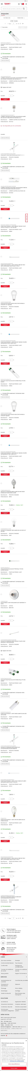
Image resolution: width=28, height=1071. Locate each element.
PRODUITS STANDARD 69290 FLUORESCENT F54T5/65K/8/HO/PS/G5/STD (11, 897)
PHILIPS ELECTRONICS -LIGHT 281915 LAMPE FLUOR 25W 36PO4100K (13, 714)
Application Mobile (20, 1001)
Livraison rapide (11, 942)
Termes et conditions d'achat (21, 970)
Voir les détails (5, 60)
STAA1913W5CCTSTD (6, 529)
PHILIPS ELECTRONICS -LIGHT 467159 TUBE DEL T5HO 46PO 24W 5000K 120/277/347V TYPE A (13, 265)
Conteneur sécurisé (6, 1006)
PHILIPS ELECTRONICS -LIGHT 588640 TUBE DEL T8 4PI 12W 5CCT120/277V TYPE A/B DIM (13, 227)
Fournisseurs (19, 963)
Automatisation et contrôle (6, 981)
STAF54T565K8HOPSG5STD (8, 895)
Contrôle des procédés (21, 980)
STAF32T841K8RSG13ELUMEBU (8, 153)
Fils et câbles (18, 988)
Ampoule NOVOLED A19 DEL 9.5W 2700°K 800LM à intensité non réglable (12, 304)
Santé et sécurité (6, 993)
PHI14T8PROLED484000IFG (7, 779)
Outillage (17, 991)
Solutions (14, 998)
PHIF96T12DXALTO (5, 567)
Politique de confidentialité (19, 966)
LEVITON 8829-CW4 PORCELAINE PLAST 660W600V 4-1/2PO (13, 603)
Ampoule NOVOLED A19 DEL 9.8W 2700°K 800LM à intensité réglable (12, 415)
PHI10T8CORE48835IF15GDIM (8, 451)
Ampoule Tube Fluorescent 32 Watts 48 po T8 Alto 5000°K (13, 381)
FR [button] (25, 1)
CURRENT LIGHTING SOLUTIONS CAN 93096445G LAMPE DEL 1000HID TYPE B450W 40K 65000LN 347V (14, 78)
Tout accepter (14, 1068)
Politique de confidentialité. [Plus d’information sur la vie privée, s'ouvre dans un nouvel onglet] (17, 1061)
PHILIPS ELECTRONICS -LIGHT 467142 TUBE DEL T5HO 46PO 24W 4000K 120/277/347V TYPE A (13, 859)
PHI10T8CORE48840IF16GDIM (8, 340)
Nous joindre (4, 973)
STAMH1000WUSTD (5, 490)
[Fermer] (26, 1040)
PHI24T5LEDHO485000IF (7, 263)
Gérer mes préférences (14, 1064)
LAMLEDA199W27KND (6, 302)
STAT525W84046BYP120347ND (8, 640)
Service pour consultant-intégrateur (7, 1010)
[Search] (14, 8)
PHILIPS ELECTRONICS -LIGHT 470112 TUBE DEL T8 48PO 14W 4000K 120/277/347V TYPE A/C (13, 781)
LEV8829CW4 (4, 601)
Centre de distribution (7, 963)
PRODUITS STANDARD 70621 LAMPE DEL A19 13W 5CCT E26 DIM (13, 531)
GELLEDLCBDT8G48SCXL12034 (8, 186)
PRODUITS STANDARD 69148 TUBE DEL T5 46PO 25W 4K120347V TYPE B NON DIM (13, 642)
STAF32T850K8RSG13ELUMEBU (8, 746)
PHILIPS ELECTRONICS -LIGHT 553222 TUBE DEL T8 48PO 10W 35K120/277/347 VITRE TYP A (14, 453)
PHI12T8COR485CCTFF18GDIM (8, 225)
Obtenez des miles (11, 947)
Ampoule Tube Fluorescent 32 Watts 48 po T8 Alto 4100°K (13, 44)
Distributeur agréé (11, 935)
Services (14, 977)
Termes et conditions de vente (7, 970)
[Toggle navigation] (2, 4)
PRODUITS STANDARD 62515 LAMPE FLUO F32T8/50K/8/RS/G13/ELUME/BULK (10, 748)
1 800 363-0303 (16, 1026)
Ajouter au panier (5, 99)
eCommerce (4, 1001)
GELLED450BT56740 (6, 76)
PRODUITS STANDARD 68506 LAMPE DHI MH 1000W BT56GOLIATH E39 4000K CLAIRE (13, 492)
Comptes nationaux (20, 1004)
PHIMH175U (3, 818)
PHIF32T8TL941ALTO (6, 42)
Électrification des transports (20, 994)
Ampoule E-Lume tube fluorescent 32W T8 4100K (13, 155)
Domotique (4, 991)
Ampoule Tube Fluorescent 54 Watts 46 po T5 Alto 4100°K (13, 680)
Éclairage (3, 988)
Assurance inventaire (7, 1004)
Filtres (7, 18)
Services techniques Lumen (20, 1010)
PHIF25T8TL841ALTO (6, 712)
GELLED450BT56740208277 (7, 115)
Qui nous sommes (6, 960)
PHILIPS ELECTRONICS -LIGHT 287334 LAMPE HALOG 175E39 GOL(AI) (13, 820)
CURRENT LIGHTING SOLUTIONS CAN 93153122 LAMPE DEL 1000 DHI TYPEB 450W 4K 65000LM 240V (13, 117)
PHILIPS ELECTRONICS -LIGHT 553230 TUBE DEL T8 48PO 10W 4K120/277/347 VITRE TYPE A (14, 342)
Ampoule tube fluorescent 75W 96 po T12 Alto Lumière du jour (12, 569)
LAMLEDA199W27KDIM (6, 413)
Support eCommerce (21, 973)
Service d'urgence (11, 929)
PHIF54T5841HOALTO (6, 678)
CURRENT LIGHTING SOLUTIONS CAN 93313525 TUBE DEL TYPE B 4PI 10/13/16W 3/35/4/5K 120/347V (14, 188)
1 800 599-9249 (11, 1023)
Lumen (14, 957)
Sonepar (17, 960)
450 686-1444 (9, 1025)
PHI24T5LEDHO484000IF (7, 857)
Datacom (17, 984)
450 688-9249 (7, 1021)
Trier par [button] (20, 18)
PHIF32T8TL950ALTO (6, 379)
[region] (14, 1055)
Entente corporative (21, 1006)
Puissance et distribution (4, 985)
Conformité (4, 965)
